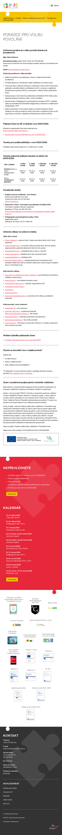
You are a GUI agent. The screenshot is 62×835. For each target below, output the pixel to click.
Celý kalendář (12, 579)
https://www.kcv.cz (11, 201)
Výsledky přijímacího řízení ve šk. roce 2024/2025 (23, 340)
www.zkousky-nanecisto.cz (14, 283)
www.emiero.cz (10, 308)
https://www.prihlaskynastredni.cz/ (15, 131)
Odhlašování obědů (10, 788)
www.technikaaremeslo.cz (14, 260)
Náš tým (6, 804)
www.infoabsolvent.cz (13, 246)
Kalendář (6, 796)
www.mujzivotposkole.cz (13, 320)
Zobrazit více (12, 494)
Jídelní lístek (7, 800)
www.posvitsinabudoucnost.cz (16, 296)
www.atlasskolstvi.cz (12, 251)
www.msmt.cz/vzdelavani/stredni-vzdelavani (21, 275)
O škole (18, 18)
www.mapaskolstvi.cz (12, 257)
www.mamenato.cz (11, 317)
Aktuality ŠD (7, 792)
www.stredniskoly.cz (12, 254)
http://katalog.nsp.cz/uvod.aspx (21, 373)
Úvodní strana (8, 18)
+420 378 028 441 (9, 742)
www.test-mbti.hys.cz (12, 311)
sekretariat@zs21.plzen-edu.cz (14, 749)
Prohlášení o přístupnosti (11, 821)
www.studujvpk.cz (11, 293)
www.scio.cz (9, 290)
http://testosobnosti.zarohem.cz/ (17, 314)
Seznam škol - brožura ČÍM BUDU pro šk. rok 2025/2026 (25, 135)
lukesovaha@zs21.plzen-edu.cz (19, 70)
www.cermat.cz (10, 280)
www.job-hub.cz (10, 323)
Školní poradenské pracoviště (34, 18)
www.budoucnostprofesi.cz (14, 287)
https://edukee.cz (11, 240)
